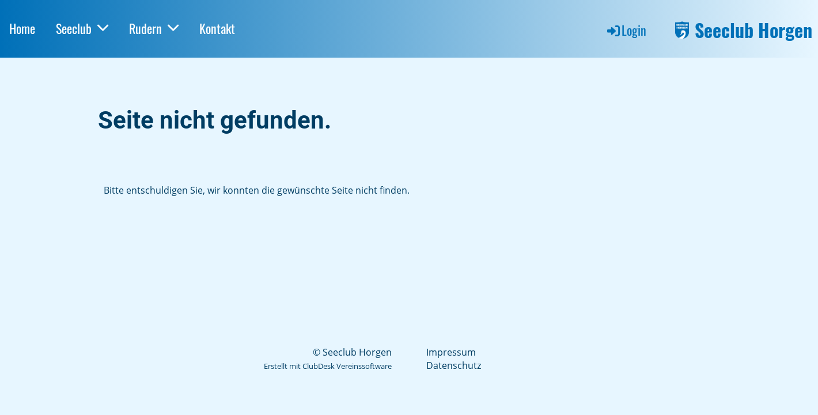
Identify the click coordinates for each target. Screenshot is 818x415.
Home (22, 28)
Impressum (451, 352)
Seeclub (82, 28)
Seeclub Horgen (753, 30)
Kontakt (217, 28)
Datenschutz (453, 365)
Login (625, 30)
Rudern (154, 28)
